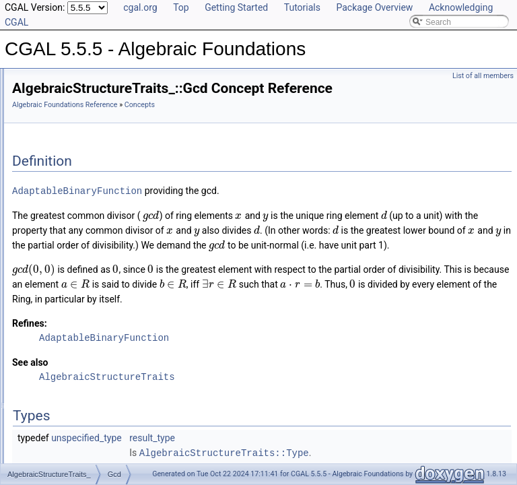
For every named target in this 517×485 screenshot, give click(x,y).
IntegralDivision (72, 198)
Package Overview (374, 7)
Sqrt (51, 331)
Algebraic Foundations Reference (233, 123)
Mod (52, 287)
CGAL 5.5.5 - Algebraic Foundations (76, 79)
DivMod (58, 168)
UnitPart (58, 361)
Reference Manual (56, 109)
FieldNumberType (76, 420)
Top (181, 7)
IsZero (55, 257)
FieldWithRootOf (74, 450)
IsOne (55, 227)
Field (53, 405)
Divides (57, 153)
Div (50, 138)
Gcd (51, 183)
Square (57, 346)
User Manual (46, 94)
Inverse (57, 213)
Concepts (51, 124)
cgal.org (140, 7)
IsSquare (60, 242)
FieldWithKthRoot (75, 435)
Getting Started (236, 7)
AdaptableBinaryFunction (245, 209)
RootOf (57, 301)
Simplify (58, 316)
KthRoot (58, 272)
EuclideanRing (70, 390)
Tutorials (302, 7)
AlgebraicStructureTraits (87, 376)
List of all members (483, 75)
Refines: (197, 386)
